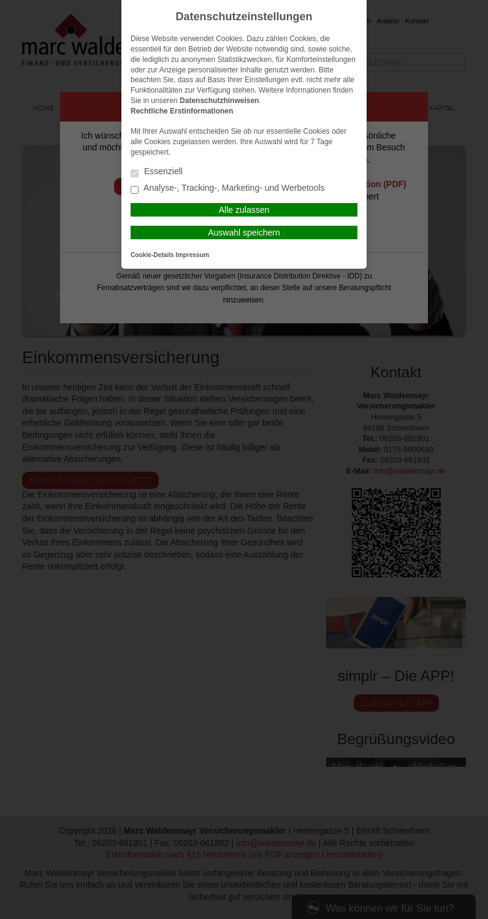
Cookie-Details (152, 255)
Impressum (192, 255)
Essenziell (157, 172)
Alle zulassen (244, 210)
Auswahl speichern (244, 232)
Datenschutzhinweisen (219, 100)
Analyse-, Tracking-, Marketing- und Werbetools (228, 188)
